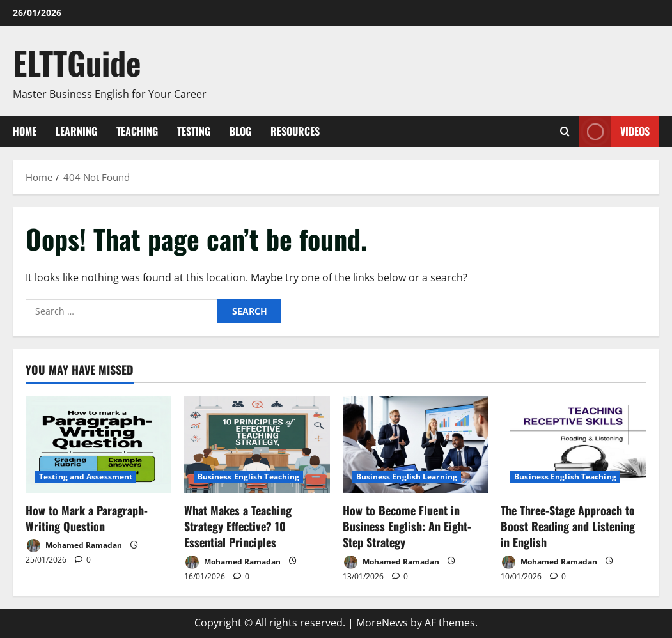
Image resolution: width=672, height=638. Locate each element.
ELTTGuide (77, 62)
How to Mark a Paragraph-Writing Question (87, 518)
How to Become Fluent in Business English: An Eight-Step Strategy (407, 526)
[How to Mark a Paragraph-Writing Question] (98, 444)
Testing (193, 131)
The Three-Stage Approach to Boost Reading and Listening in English (568, 526)
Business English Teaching (249, 476)
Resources (295, 131)
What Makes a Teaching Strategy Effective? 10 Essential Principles (238, 526)
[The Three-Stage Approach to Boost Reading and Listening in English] (573, 444)
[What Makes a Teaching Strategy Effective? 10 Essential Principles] (257, 444)
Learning (76, 131)
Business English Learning (407, 476)
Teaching (137, 131)
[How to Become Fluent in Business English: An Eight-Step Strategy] (415, 444)
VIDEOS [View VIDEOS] (614, 131)
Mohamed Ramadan (74, 546)
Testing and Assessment (85, 476)
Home (24, 131)
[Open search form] (565, 131)
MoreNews (382, 623)
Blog (240, 131)
